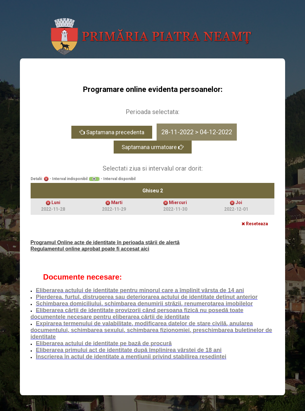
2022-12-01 (236, 209)
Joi (239, 202)
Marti (117, 202)
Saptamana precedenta (111, 132)
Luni (55, 202)
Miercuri (178, 202)
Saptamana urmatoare (153, 147)
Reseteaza (255, 223)
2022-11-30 (175, 209)
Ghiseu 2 (152, 191)
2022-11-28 (53, 209)
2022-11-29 (114, 209)
